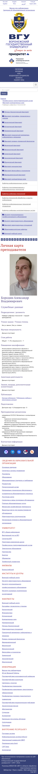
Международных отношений (12, 629)
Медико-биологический (10, 626)
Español (5, 4)
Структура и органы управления (13, 471)
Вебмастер (7, 770)
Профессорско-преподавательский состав (18, 101)
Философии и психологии (11, 652)
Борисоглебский (8, 569)
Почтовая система (8, 733)
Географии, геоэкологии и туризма (14, 606)
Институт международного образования (17, 221)
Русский (5, 2)
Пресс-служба (17, 770)
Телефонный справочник (11, 561)
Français (33, 2)
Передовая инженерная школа (13, 542)
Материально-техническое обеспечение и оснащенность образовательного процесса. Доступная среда (17, 493)
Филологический (8, 649)
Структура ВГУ (7, 539)
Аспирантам (6, 716)
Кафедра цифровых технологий (13, 194)
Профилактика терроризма (11, 686)
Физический (6, 646)
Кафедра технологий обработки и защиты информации (17, 199)
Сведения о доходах (9, 683)
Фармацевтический (9, 642)
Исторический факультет (12, 126)
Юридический (7, 662)
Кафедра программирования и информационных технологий (13, 188)
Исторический (7, 616)
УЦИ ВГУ (33, 772)
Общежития (6, 558)
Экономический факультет (12, 158)
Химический (6, 655)
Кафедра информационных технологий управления (16, 205)
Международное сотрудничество (14, 516)
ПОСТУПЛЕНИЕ (19, 69)
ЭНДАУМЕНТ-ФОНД (19, 80)
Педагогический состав (10, 487)
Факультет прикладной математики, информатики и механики (16, 136)
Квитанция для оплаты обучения (13, 719)
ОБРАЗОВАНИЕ (19, 71)
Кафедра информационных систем (14, 183)
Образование (7, 477)
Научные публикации (8, 398)
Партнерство (6, 552)
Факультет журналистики (12, 166)
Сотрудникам (6, 722)
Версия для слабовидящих (19, 8)
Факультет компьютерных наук (13, 103)
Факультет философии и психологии (16, 171)
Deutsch (23, 2)
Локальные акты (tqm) (10, 743)
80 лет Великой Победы (10, 673)
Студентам (5, 712)
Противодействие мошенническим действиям (18, 702)
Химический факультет (11, 154)
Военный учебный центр (12, 233)
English (14, 2)
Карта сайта (33, 4)
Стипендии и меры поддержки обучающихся (18, 500)
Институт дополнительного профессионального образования (14, 216)
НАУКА (19, 73)
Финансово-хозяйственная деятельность (16, 507)
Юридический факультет (12, 162)
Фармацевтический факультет (13, 175)
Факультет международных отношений (17, 225)
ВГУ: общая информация (11, 532)
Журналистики (7, 613)
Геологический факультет (12, 122)
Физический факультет (11, 145)
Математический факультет (12, 131)
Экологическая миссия (10, 706)
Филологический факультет (13, 150)
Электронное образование (11, 548)
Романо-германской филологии (13, 639)
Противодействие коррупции (12, 680)
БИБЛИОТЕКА (19, 78)
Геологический (7, 609)
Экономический (7, 659)
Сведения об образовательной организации (19, 10)
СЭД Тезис (5, 747)
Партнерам (6, 725)
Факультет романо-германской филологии (18, 141)
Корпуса (5, 555)
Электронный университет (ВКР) (13, 740)
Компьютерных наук (9, 619)
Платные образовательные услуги (14, 503)
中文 (14, 4)
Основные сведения (9, 467)
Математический (8, 623)
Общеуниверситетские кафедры (14, 229)
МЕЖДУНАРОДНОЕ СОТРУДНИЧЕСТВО (19, 75)
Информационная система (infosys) (14, 737)
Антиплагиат (6, 750)
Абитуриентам (7, 709)
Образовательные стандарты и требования (17, 480)
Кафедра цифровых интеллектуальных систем (18, 210)
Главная (3, 99)
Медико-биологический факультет (15, 112)
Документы (6, 474)
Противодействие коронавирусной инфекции (18, 676)
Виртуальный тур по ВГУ (10, 535)
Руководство (6, 484)
